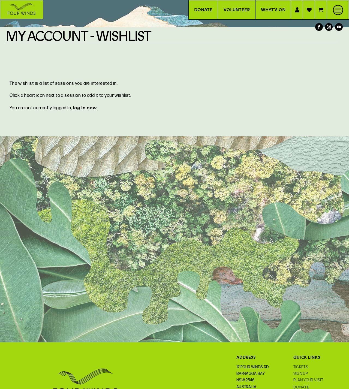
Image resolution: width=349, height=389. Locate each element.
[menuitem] (338, 10)
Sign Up (300, 373)
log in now (85, 107)
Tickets (300, 367)
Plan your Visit (308, 380)
